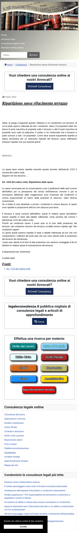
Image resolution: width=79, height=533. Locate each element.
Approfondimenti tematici (16, 461)
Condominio (10, 452)
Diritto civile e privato (14, 435)
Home (4, 35)
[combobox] (14, 55)
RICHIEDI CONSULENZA (12, 47)
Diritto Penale (10, 427)
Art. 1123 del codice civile (18, 269)
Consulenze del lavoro (14, 414)
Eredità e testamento (14, 423)
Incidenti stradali (12, 457)
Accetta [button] (23, 527)
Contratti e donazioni (14, 431)
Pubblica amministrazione (16, 448)
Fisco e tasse (10, 444)
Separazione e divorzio (14, 419)
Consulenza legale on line (13, 43)
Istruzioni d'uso (8, 39)
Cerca (33, 55)
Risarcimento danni (13, 440)
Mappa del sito (11, 465)
